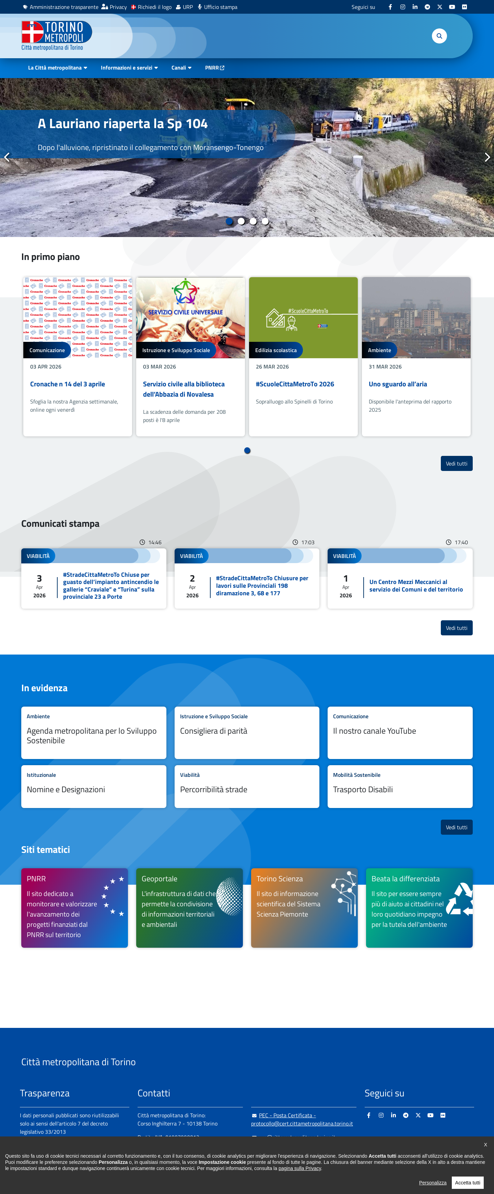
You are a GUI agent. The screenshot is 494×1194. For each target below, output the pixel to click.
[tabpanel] (247, 157)
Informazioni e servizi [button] (126, 67)
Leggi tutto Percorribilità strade (247, 786)
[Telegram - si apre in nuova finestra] (427, 7)
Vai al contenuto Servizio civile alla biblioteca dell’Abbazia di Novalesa (190, 356)
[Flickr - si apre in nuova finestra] (464, 7)
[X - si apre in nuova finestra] (440, 7)
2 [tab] (241, 221)
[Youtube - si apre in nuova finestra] (452, 7)
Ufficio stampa (220, 7)
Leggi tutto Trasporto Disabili (400, 786)
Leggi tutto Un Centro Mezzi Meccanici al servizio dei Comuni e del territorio (400, 578)
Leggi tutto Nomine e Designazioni (93, 786)
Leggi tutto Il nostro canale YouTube (400, 733)
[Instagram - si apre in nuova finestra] (403, 7)
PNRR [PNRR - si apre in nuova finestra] (212, 67)
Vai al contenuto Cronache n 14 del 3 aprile (77, 356)
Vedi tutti (459, 463)
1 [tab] (229, 221)
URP (188, 7)
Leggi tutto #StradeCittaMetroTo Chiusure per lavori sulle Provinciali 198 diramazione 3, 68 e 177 (247, 578)
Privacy (118, 7)
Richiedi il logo (155, 7)
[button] (439, 35)
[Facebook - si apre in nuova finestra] (390, 7)
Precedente (7, 157)
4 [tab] (265, 221)
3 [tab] (253, 221)
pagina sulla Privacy (300, 1177)
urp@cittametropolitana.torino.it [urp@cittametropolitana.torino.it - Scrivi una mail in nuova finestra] (293, 1137)
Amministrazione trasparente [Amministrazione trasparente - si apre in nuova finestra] (64, 7)
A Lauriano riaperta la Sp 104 (123, 123)
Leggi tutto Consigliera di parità (247, 733)
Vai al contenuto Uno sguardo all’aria (416, 356)
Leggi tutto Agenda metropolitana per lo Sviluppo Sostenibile (93, 733)
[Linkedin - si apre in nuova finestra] (415, 7)
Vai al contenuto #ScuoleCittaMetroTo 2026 (303, 356)
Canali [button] (179, 67)
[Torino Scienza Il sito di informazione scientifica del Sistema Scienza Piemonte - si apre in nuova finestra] (304, 908)
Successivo (487, 157)
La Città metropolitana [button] (55, 67)
